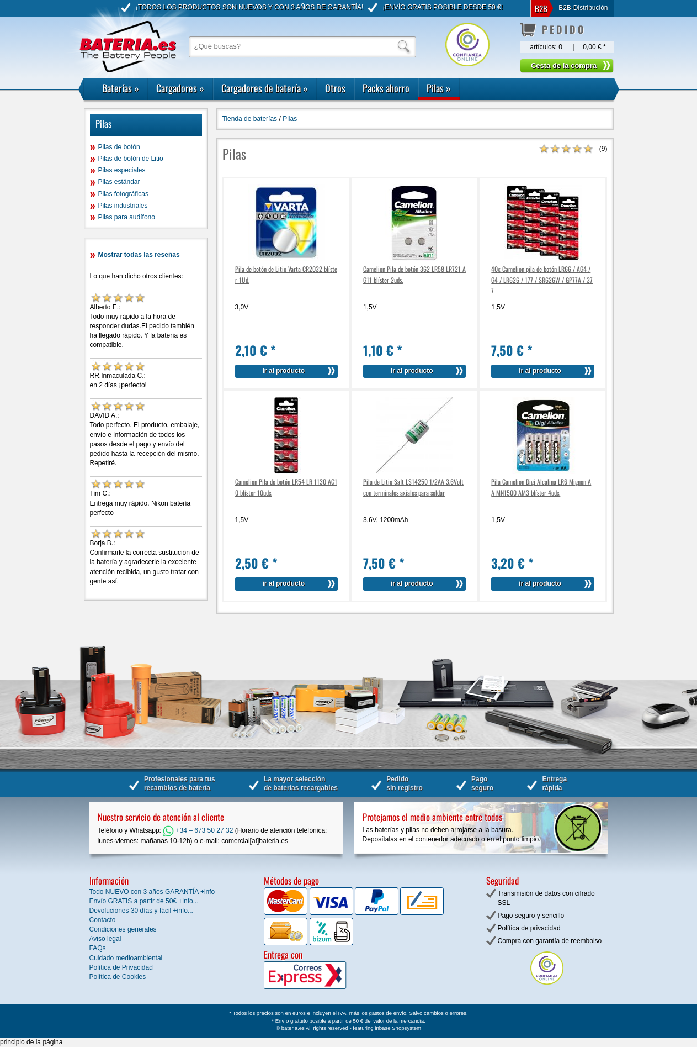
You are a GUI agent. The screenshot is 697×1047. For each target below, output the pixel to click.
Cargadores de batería (264, 88)
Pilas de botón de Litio (130, 158)
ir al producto (283, 371)
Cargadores (180, 88)
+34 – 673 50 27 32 (198, 830)
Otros (335, 88)
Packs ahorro (386, 88)
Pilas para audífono (126, 217)
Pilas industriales (123, 205)
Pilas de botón (119, 147)
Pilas (439, 88)
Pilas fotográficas (123, 194)
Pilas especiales (122, 170)
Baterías (120, 88)
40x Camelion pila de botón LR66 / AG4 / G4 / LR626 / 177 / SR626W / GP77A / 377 (542, 279)
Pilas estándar (119, 182)
